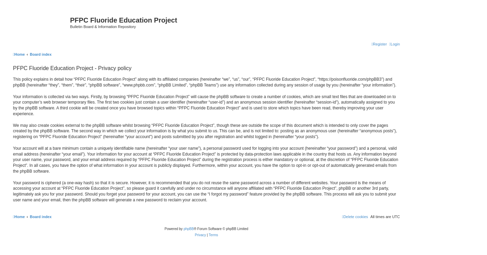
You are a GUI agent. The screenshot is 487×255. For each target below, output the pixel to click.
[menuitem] (394, 44)
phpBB (189, 229)
